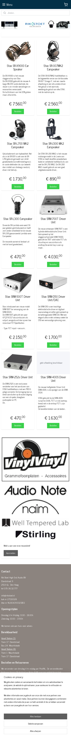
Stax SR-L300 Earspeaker (17, 219)
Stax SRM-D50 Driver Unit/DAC (53, 298)
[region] (35, 695)
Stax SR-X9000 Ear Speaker (18, 67)
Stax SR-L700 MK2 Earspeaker (18, 145)
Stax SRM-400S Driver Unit (53, 378)
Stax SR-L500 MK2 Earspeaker (53, 145)
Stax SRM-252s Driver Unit (18, 377)
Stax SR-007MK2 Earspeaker (53, 67)
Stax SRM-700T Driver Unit (53, 220)
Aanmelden (10, 553)
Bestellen (17, 111)
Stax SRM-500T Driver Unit (17, 298)
